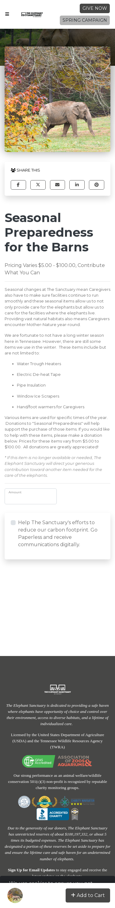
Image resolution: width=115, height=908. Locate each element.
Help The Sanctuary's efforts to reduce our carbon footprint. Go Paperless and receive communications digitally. (58, 533)
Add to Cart (88, 895)
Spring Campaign (85, 20)
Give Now (94, 8)
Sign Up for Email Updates (31, 870)
